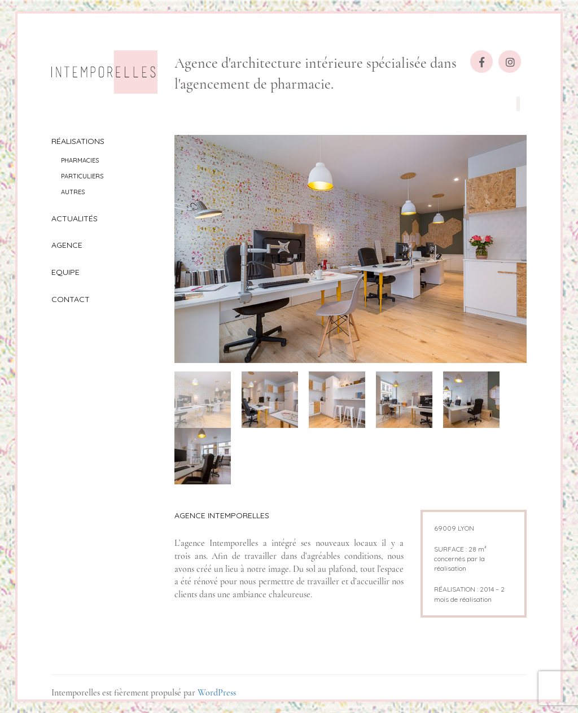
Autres (73, 192)
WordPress (217, 692)
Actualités (74, 218)
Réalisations (77, 141)
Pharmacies (80, 160)
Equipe (65, 272)
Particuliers (82, 176)
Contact (70, 299)
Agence (66, 245)
